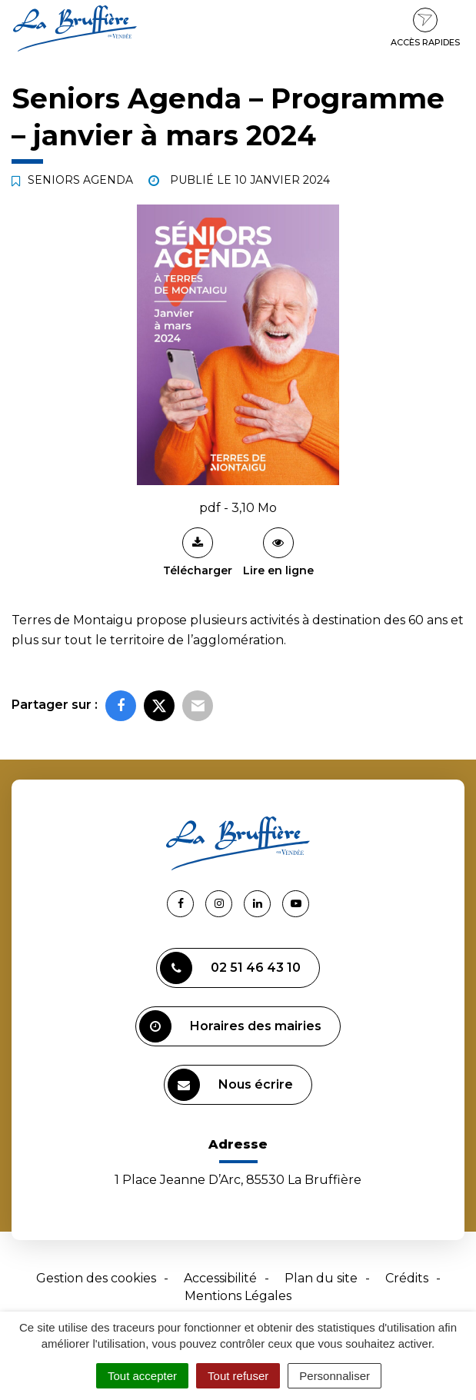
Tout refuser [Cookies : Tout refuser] (238, 1375)
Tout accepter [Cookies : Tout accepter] (142, 1375)
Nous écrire (230, 1085)
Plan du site (321, 1278)
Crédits (406, 1278)
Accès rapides (425, 28)
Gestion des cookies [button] (96, 1278)
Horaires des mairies (230, 1026)
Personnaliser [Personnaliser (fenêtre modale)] (334, 1375)
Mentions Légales (238, 1296)
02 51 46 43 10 (230, 968)
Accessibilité (220, 1278)
